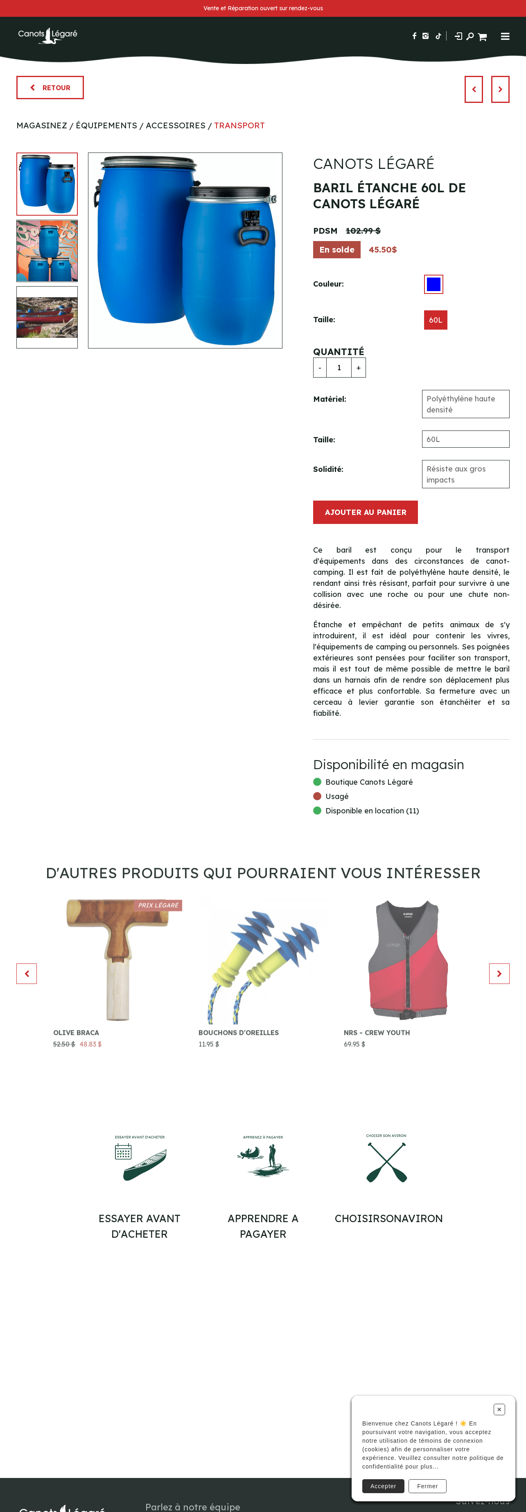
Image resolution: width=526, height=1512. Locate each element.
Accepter (383, 1486)
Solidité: (328, 469)
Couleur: (328, 284)
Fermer (427, 1486)
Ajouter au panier (365, 512)
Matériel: (329, 399)
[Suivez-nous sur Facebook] (414, 36)
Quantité (338, 352)
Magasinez (41, 125)
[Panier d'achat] (483, 36)
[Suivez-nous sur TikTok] (438, 36)
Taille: (324, 319)
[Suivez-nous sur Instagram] (425, 36)
